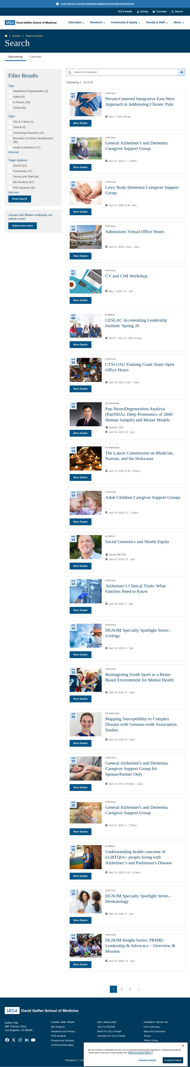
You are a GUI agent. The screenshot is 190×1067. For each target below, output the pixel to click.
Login (157, 1060)
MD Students (58, 1027)
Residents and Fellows (63, 1031)
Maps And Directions (155, 1031)
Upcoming (15, 57)
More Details (80, 123)
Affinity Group (151, 1040)
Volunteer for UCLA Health (111, 1036)
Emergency (150, 1049)
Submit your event (22, 225)
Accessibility (86, 1060)
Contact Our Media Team (157, 1045)
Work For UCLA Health (109, 1031)
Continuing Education (62, 1045)
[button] (159, 11)
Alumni (147, 1036)
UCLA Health (125, 11)
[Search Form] (177, 11)
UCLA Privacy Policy (107, 1060)
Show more (13, 152)
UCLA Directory (152, 1027)
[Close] (183, 1063)
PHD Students (58, 1036)
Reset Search (19, 199)
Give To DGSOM (106, 1027)
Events (16, 35)
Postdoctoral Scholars (62, 1040)
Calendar (36, 56)
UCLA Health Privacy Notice (136, 1060)
